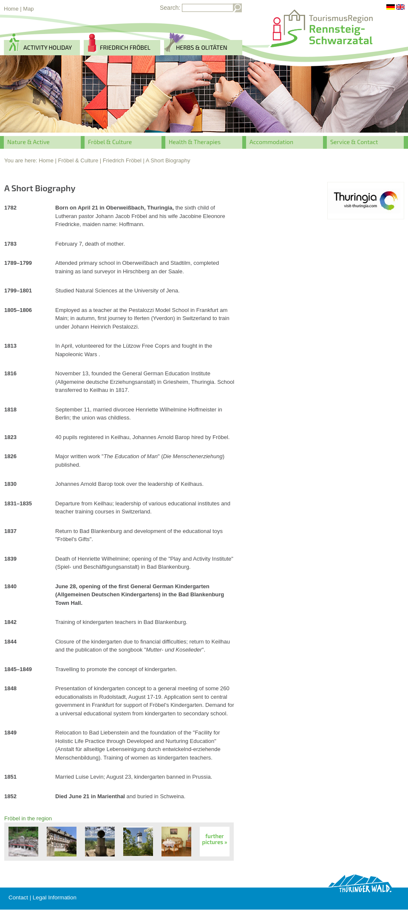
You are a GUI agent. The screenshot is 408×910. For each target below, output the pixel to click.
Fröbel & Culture (110, 141)
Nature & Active (28, 141)
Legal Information (54, 897)
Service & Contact (354, 141)
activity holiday (47, 47)
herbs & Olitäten (201, 47)
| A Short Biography (166, 160)
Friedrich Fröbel (125, 47)
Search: (170, 7)
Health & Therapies (195, 141)
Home (11, 9)
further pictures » (214, 839)
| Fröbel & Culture (77, 160)
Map (28, 9)
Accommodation (271, 141)
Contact (18, 897)
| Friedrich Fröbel (121, 160)
